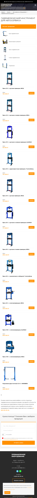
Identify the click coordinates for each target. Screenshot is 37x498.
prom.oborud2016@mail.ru (18, 467)
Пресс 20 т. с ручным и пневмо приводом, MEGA (16, 115)
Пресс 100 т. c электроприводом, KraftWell (14, 330)
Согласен (7, 492)
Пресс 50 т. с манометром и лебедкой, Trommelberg (17, 276)
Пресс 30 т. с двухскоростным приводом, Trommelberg (18, 169)
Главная (3, 12)
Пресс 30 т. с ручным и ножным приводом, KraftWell (17, 142)
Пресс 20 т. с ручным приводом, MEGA (13, 88)
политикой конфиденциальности (11, 439)
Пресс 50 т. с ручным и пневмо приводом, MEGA (16, 249)
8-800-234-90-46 (18, 476)
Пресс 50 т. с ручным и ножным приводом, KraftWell (17, 222)
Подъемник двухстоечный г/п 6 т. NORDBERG (15, 383)
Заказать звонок (18, 480)
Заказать (31, 93)
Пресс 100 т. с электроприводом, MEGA (13, 356)
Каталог (8, 12)
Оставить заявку (18, 442)
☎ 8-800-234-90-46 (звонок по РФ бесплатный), (14, 1)
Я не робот (7, 435)
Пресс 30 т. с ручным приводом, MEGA (13, 195)
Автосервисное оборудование (20, 12)
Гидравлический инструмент (7, 13)
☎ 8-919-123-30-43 (29, 1)
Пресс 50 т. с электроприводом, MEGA (13, 303)
